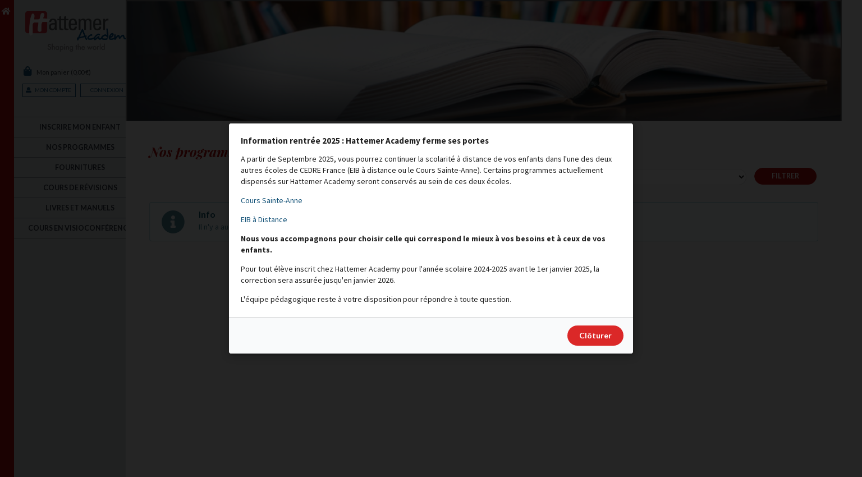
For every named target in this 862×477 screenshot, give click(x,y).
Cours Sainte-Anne (271, 200)
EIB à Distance (264, 219)
